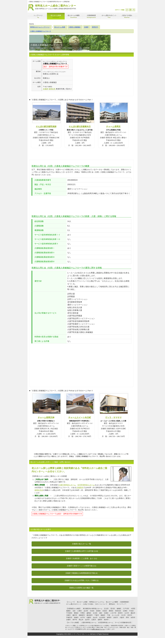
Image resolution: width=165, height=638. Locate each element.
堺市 (127, 617)
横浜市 (133, 613)
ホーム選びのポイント (73, 604)
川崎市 (68, 615)
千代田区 (69, 613)
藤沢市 (75, 615)
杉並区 (105, 611)
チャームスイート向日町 (79, 417)
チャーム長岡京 (113, 126)
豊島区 (76, 613)
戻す (130, 9)
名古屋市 (102, 617)
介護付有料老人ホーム (67, 485)
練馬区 (89, 613)
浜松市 (115, 617)
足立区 (106, 608)
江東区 (79, 611)
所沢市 (129, 615)
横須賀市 (90, 615)
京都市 (68, 619)
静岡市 (109, 617)
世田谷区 (118, 611)
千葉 (108, 615)
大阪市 (122, 617)
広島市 (93, 619)
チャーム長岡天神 (46, 417)
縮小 (126, 9)
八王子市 (113, 613)
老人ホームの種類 (112, 602)
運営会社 (112, 604)
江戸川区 (126, 608)
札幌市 (89, 617)
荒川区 (112, 608)
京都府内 (79, 487)
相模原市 (82, 615)
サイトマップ (121, 604)
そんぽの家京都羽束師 (46, 126)
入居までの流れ (88, 604)
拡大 (133, 9)
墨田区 (111, 611)
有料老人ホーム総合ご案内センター (55, 7)
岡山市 (81, 619)
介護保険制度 (124, 602)
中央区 (131, 611)
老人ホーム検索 (82, 602)
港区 (100, 613)
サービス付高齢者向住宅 (123, 622)
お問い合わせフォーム (98, 629)
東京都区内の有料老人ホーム (92, 608)
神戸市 (75, 619)
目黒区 (106, 613)
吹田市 (133, 617)
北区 (74, 611)
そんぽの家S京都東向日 (80, 126)
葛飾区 (68, 611)
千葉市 (96, 615)
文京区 (95, 613)
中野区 (82, 613)
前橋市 (76, 617)
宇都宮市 (69, 617)
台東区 (125, 611)
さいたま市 (115, 615)
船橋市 (103, 615)
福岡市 (100, 619)
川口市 (123, 615)
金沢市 (87, 619)
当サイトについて (101, 604)
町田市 (120, 613)
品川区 (86, 611)
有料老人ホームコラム (96, 602)
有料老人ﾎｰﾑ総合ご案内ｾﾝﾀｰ (47, 601)
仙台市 (95, 617)
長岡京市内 (38, 490)
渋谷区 (92, 611)
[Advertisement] (92, 75)
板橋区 (119, 608)
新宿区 (98, 611)
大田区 (133, 608)
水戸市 (82, 617)
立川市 (126, 613)
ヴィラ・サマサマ (113, 417)
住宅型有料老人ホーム (86, 485)
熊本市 (106, 619)
